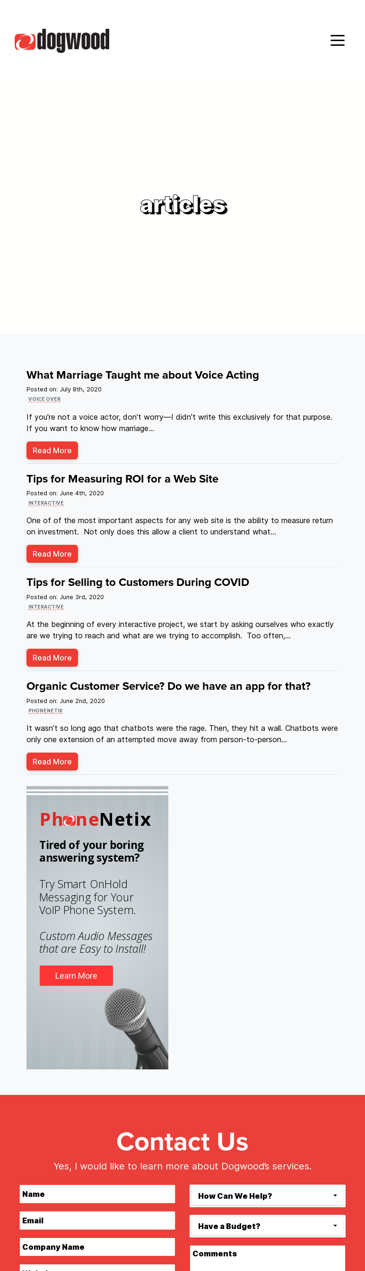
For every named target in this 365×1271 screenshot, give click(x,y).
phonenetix (45, 710)
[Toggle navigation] (337, 39)
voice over (44, 399)
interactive (46, 503)
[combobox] (267, 1196)
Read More (52, 450)
